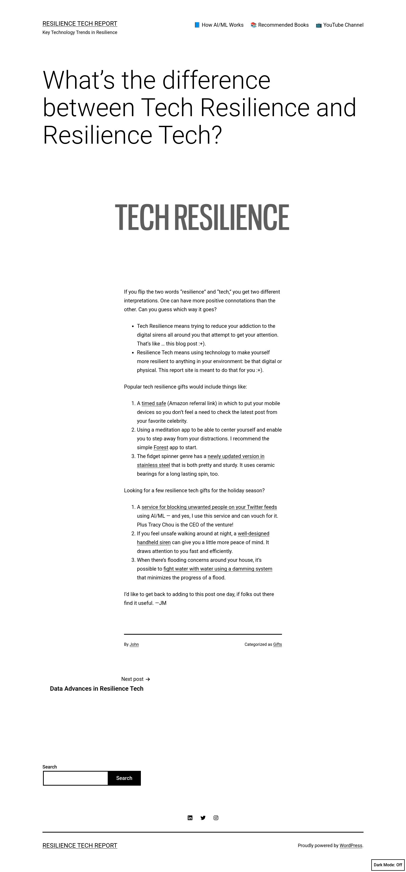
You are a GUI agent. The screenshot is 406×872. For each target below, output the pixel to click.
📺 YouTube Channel (340, 25)
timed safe (154, 403)
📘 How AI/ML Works (219, 25)
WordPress (351, 845)
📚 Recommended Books (279, 25)
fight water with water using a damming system (218, 569)
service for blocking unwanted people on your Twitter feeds (209, 507)
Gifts (277, 644)
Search (49, 767)
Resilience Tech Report (79, 23)
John (134, 644)
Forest (161, 447)
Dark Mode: (388, 865)
